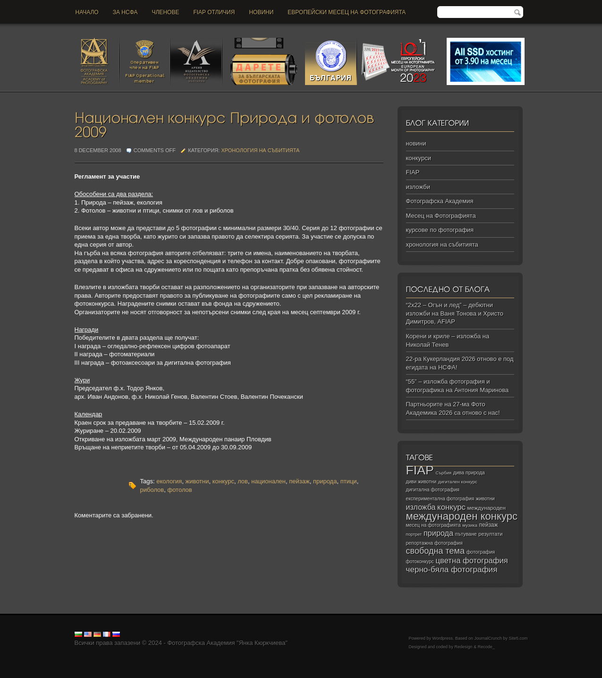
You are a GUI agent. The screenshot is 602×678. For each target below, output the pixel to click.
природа (325, 481)
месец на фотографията (433, 525)
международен (486, 508)
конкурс (223, 481)
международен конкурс (462, 516)
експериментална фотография (440, 498)
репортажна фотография (434, 543)
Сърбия (443, 472)
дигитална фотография (433, 489)
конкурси (418, 158)
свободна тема (435, 551)
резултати (490, 534)
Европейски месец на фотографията (347, 12)
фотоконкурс (420, 561)
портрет (414, 534)
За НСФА (125, 12)
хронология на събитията (260, 150)
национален (268, 481)
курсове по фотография (440, 229)
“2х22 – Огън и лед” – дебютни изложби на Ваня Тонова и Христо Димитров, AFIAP (455, 313)
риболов (152, 489)
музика (469, 525)
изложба (421, 507)
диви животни (421, 481)
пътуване (466, 534)
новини (261, 12)
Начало (87, 12)
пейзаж (299, 481)
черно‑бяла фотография (452, 569)
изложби (418, 186)
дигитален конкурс (457, 481)
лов (242, 481)
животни (197, 481)
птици (348, 481)
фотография (480, 552)
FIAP (413, 172)
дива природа (469, 472)
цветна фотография (472, 560)
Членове (165, 12)
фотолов (179, 489)
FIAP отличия (214, 12)
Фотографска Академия (440, 201)
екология (169, 481)
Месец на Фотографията (441, 215)
